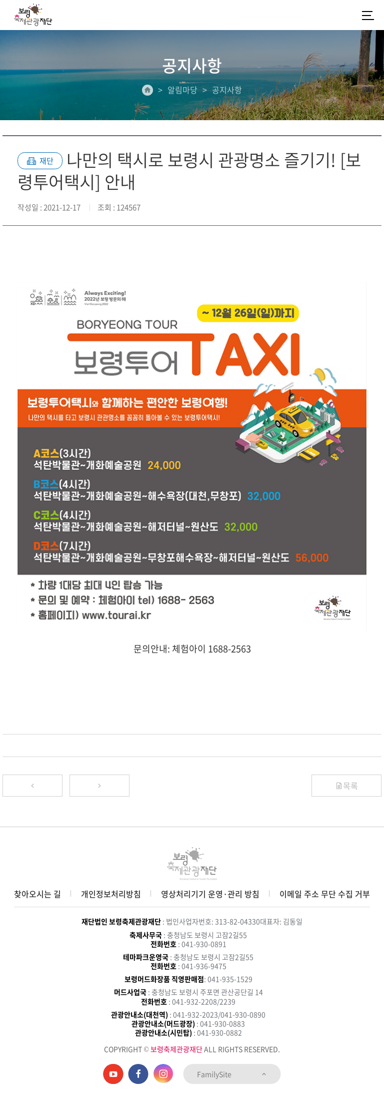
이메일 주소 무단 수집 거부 (325, 894)
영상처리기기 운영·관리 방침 (210, 894)
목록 (346, 786)
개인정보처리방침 (111, 894)
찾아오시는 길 (37, 894)
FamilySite (232, 1074)
